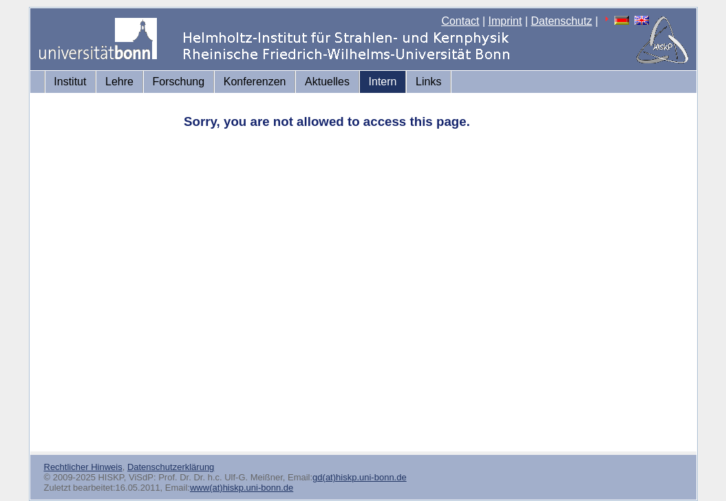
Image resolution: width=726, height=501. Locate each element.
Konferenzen (255, 81)
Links (428, 81)
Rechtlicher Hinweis (83, 467)
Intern (383, 81)
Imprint (505, 21)
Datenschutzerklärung (170, 467)
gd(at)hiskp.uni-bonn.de (359, 477)
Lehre (119, 81)
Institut (70, 81)
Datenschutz (561, 21)
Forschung (179, 81)
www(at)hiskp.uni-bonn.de (241, 487)
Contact (460, 21)
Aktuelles (327, 81)
